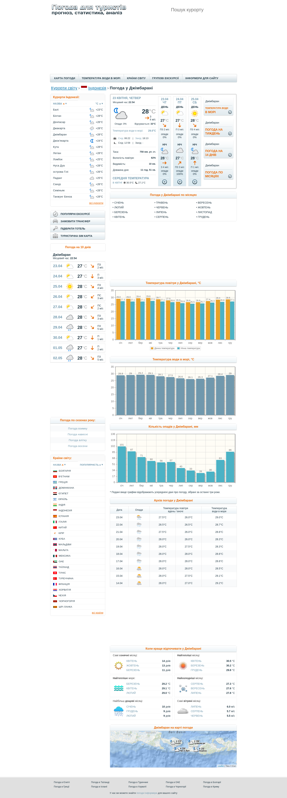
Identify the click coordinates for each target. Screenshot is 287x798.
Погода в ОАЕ (173, 782)
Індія (62, 504)
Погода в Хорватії (137, 786)
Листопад (205, 212)
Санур (57, 184)
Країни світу (136, 78)
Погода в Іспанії (99, 786)
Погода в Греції (61, 786)
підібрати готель (73, 228)
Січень (119, 202)
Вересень (205, 202)
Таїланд (64, 567)
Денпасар (59, 122)
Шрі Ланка (65, 606)
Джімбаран (60, 134)
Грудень (203, 216)
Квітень (119, 216)
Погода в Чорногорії (176, 786)
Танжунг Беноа (62, 196)
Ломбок (57, 159)
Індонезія (97, 88)
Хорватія (65, 589)
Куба (62, 538)
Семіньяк (59, 190)
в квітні (117, 182)
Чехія (62, 595)
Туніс (62, 572)
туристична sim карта (76, 235)
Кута (56, 146)
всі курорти (96, 202)
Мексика (64, 555)
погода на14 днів (214, 152)
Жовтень (204, 207)
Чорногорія (67, 601)
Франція (64, 584)
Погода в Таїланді (100, 782)
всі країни (97, 612)
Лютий (119, 207)
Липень (161, 212)
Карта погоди (64, 78)
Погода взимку (77, 428)
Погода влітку (78, 440)
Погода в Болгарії (212, 782)
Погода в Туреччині (138, 782)
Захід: (138, 138)
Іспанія (64, 516)
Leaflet (221, 766)
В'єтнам (64, 476)
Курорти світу (64, 88)
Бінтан (57, 115)
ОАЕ (61, 561)
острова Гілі (60, 171)
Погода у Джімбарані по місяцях (173, 194)
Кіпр (61, 533)
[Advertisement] (143, 46)
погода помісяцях (214, 174)
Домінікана (66, 487)
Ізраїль (63, 499)
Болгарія (65, 470)
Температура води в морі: (128, 130)
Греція (63, 482)
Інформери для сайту (201, 78)
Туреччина (66, 578)
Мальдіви (65, 544)
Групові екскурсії (165, 78)
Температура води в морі (101, 78)
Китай (63, 527)
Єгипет (63, 493)
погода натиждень (214, 131)
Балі (56, 109)
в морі (216, 110)
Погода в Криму (211, 786)
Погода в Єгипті (62, 782)
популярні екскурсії (75, 214)
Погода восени (77, 446)
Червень (162, 207)
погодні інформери (147, 793)
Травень (162, 202)
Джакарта (59, 128)
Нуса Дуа (59, 165)
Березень (121, 212)
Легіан (57, 153)
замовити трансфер (75, 221)
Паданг (57, 178)
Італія (63, 521)
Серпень (162, 216)
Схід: (121, 138)
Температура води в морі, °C (173, 359)
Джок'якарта (60, 140)
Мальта (63, 550)
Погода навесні (78, 434)
